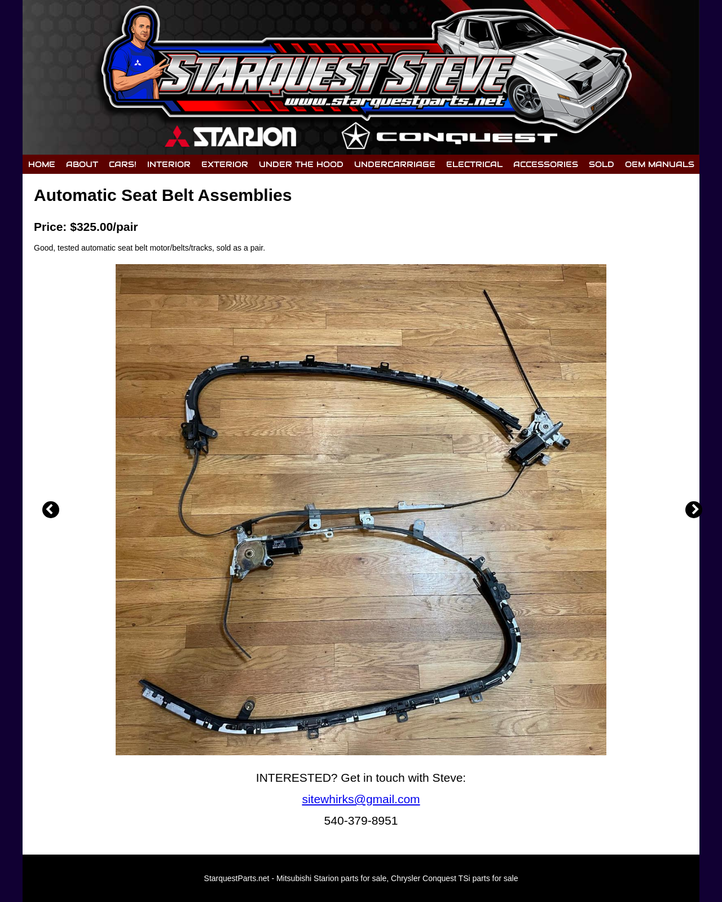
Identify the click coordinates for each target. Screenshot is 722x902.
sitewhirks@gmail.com (361, 798)
